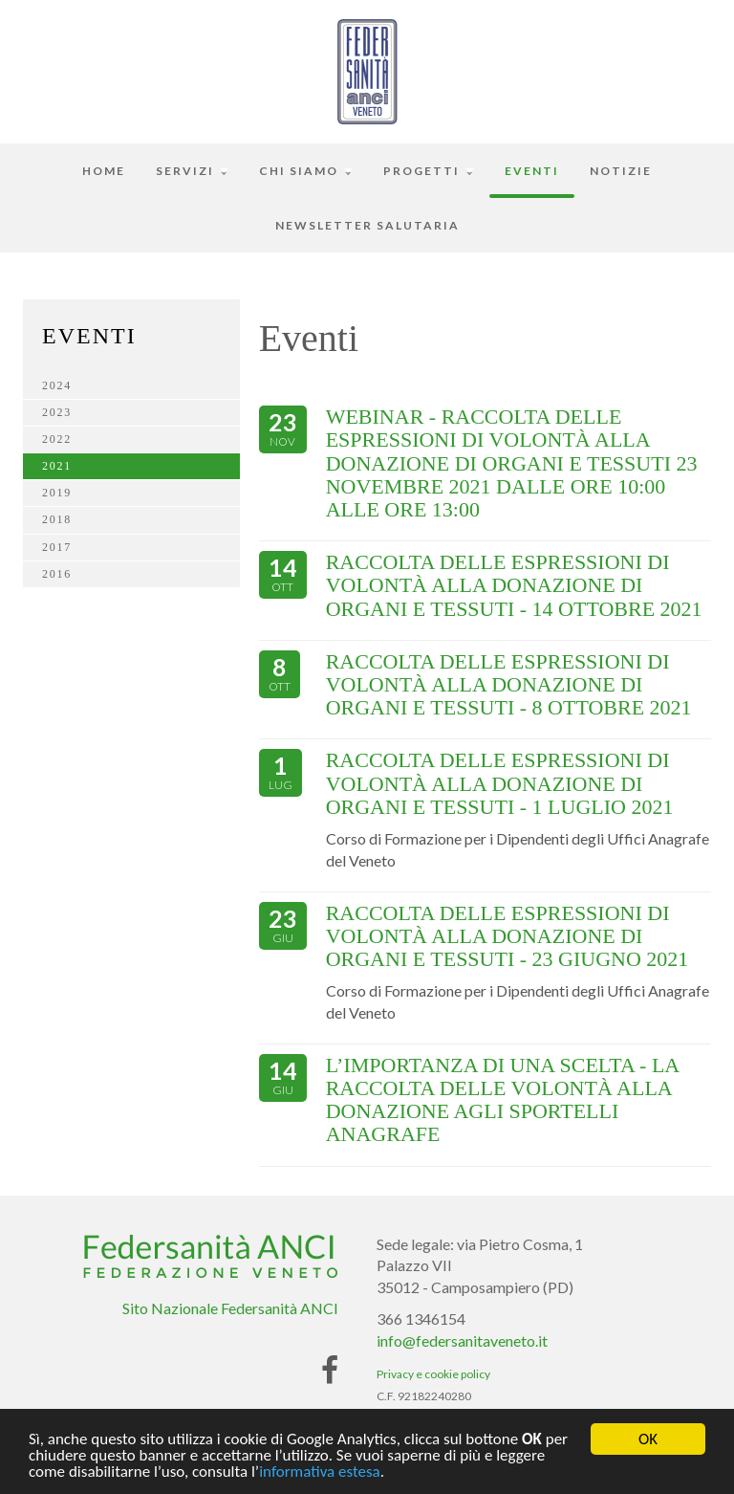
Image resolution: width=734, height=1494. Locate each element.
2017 (57, 547)
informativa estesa (319, 1475)
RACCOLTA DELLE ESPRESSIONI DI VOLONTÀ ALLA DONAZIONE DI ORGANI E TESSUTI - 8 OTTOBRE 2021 (509, 684)
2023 (57, 412)
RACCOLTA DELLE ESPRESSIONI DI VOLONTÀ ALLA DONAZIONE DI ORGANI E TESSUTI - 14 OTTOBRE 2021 (514, 585)
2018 (57, 519)
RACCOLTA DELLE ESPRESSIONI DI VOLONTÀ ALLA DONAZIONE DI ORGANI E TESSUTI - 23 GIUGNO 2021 (507, 936)
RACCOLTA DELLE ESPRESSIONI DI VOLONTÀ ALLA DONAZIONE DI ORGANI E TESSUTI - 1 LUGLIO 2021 (500, 783)
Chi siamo (306, 171)
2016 (57, 574)
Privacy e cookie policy (433, 1374)
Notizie (621, 171)
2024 (57, 385)
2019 (57, 492)
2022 (57, 439)
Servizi (192, 171)
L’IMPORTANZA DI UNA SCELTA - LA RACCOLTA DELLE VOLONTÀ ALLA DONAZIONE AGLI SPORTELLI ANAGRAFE (502, 1100)
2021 (57, 465)
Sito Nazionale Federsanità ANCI (230, 1308)
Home (103, 171)
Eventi (532, 171)
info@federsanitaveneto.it (462, 1340)
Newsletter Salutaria (367, 225)
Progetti (428, 171)
